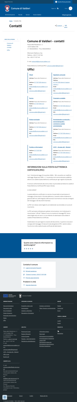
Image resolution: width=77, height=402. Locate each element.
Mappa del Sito (44, 396)
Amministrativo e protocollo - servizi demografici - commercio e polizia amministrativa (61, 123)
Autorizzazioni (24, 308)
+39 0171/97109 (12, 339)
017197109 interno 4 (40, 82)
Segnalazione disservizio (45, 342)
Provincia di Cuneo (25, 331)
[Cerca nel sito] (70, 8)
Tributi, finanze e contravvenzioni (47, 309)
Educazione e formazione (27, 313)
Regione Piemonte (9, 2)
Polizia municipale (34, 120)
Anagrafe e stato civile (27, 306)
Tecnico (31, 98)
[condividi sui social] (58, 25)
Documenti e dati (7, 308)
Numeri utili (6, 357)
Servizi (28, 15)
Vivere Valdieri (37, 15)
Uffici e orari (6, 354)
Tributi (31, 75)
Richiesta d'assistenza (44, 346)
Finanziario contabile (59, 98)
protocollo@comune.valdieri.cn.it (41, 61)
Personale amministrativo (9, 315)
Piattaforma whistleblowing (28, 341)
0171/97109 (37, 150)
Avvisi (58, 311)
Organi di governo (7, 313)
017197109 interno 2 (40, 127)
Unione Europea (25, 336)
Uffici (4, 320)
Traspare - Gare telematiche (28, 339)
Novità (20, 15)
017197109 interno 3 (64, 106)
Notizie (59, 306)
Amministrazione (10, 15)
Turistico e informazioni (36, 147)
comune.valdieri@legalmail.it (55, 66)
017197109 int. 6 (39, 104)
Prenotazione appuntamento (46, 344)
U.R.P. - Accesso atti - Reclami (61, 147)
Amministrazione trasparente (46, 338)
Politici (5, 318)
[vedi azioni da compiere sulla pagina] (65, 26)
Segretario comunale (59, 75)
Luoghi (59, 321)
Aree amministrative (8, 306)
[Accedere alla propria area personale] (62, 2)
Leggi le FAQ (42, 340)
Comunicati (60, 308)
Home (10, 21)
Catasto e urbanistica (26, 311)
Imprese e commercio (44, 306)
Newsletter (60, 333)
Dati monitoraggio (7, 396)
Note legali (42, 334)
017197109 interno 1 (64, 133)
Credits (31, 396)
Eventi (59, 323)
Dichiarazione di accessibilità (46, 336)
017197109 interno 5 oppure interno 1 (61, 83)
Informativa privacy (44, 331)
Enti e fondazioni (7, 311)
